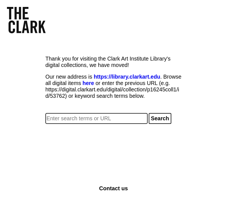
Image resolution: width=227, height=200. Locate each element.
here (88, 83)
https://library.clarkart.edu (127, 77)
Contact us (113, 188)
